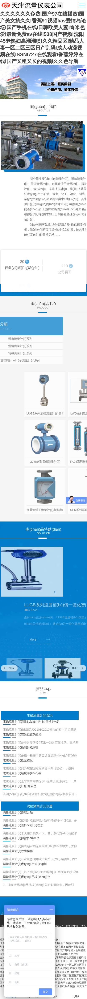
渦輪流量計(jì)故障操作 (18, 851)
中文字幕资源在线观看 (64, 957)
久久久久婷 (59, 961)
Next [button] (77, 678)
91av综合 (59, 964)
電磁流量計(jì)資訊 (40, 715)
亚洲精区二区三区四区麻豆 (72, 975)
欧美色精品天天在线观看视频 (58, 986)
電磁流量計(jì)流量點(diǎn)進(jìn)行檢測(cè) (31, 721)
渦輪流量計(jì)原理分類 (18, 812)
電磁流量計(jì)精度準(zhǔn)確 (22, 773)
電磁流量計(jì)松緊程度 (18, 760)
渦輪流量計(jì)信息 (40, 806)
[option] (43, 82)
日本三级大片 (75, 961)
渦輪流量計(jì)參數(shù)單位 (21, 838)
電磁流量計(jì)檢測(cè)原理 (20, 747)
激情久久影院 (60, 968)
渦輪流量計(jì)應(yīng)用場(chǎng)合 (26, 876)
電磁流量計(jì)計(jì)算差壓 (19, 786)
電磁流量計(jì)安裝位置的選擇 (22, 734)
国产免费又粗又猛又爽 (57, 971)
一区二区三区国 (76, 964)
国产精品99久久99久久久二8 (69, 979)
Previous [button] (9, 678)
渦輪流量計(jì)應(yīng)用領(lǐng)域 (25, 864)
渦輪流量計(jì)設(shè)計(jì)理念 (23, 825)
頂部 (76, 993)
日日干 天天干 (58, 982)
